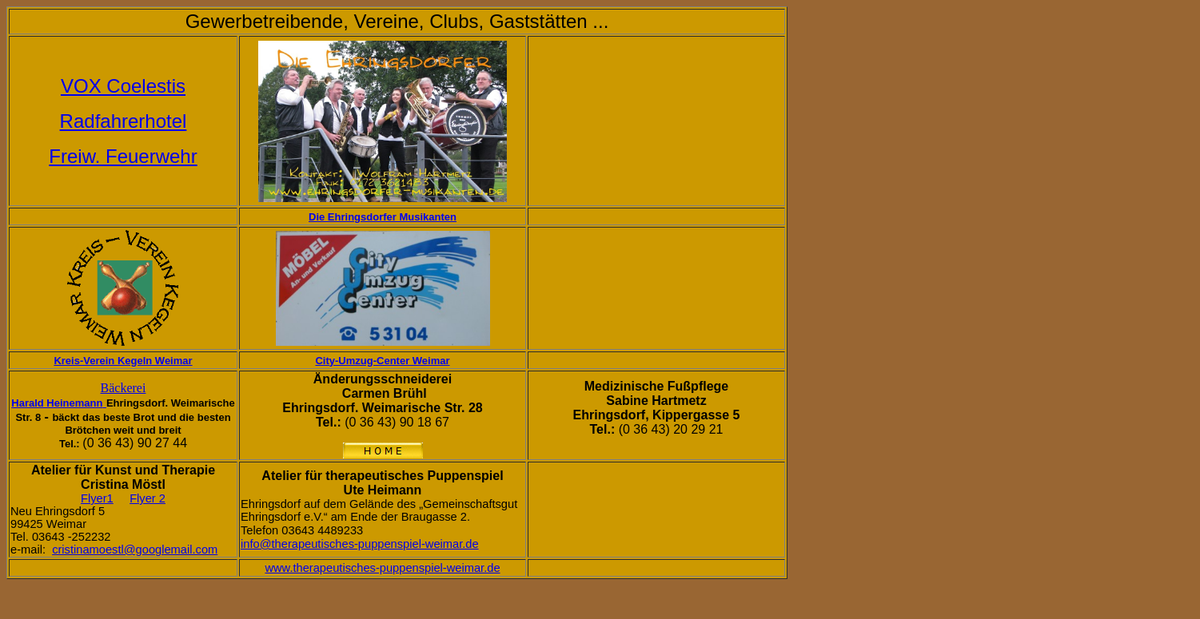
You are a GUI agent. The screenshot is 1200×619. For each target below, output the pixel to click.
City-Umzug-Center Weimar (382, 361)
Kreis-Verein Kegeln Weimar (123, 361)
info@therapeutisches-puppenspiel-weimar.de (360, 544)
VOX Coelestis (123, 86)
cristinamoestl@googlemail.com (134, 549)
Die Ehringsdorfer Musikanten (382, 217)
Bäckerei (123, 388)
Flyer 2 (147, 498)
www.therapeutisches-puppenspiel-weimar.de (382, 567)
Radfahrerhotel (123, 121)
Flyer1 (97, 498)
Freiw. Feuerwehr (123, 156)
